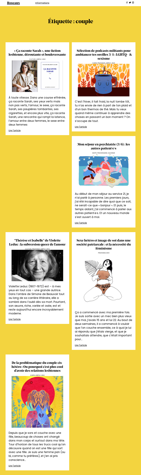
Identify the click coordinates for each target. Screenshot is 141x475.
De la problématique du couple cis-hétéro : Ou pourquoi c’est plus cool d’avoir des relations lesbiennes (37, 366)
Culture (32, 59)
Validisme (111, 153)
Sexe (43, 59)
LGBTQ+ (39, 59)
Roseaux (13, 3)
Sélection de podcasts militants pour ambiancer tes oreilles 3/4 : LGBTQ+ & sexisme (104, 54)
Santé (94, 153)
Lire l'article (15, 130)
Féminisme (101, 63)
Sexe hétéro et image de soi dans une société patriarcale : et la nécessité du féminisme (103, 244)
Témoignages (102, 153)
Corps (94, 63)
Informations (42, 2)
